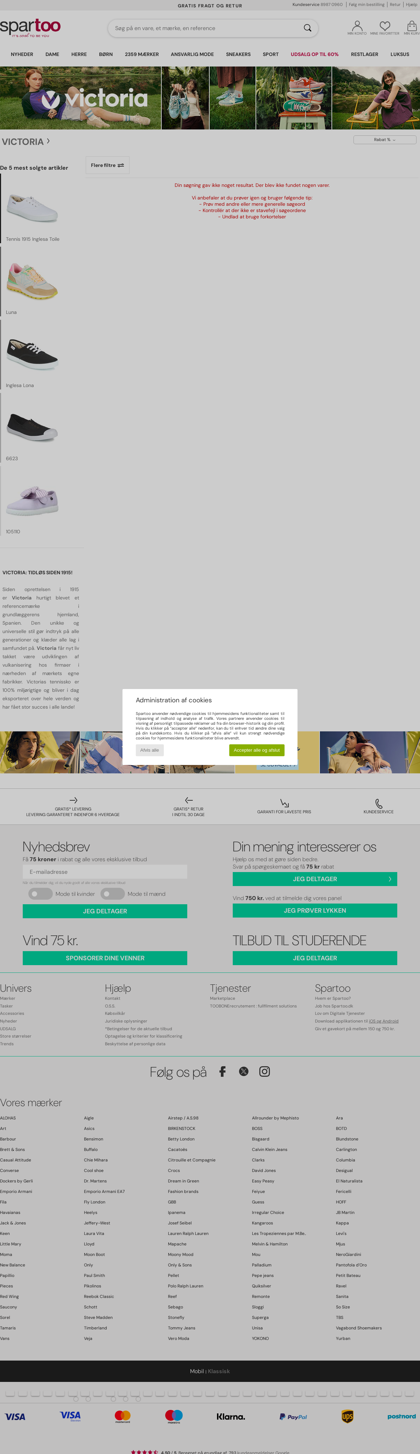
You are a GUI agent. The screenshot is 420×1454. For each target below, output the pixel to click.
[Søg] (308, 28)
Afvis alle (149, 750)
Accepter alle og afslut (257, 750)
